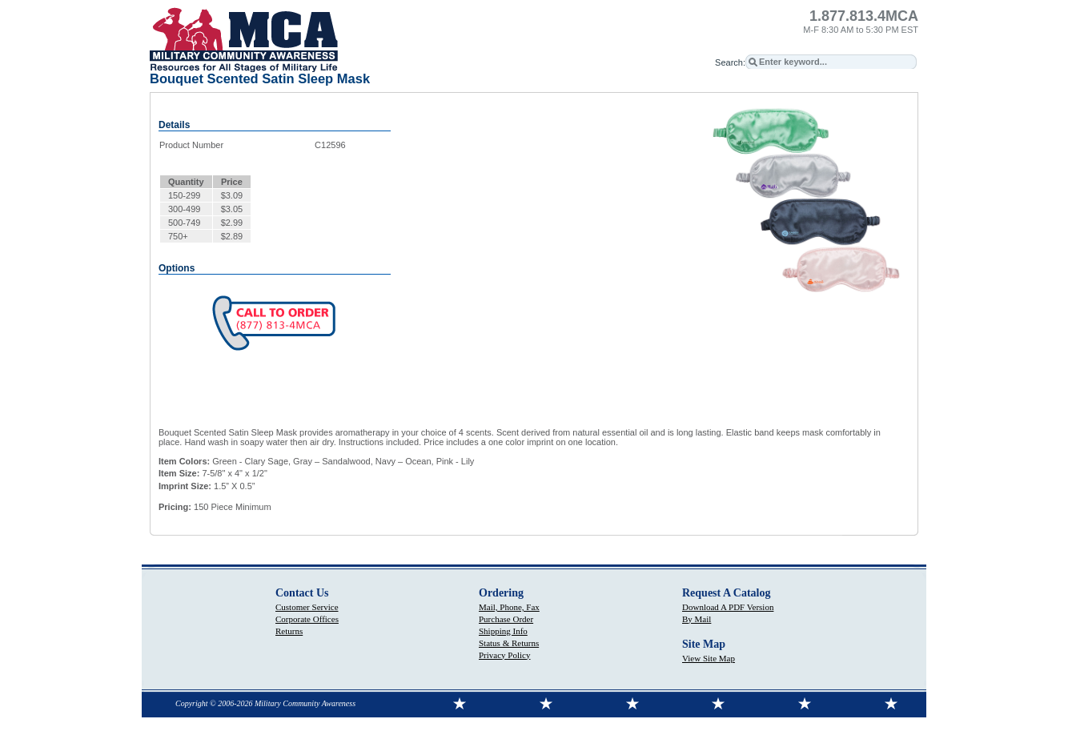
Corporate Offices (307, 619)
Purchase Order (506, 619)
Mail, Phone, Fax (509, 607)
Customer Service (307, 607)
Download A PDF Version (727, 607)
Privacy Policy (504, 655)
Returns (289, 631)
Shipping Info (503, 631)
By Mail (696, 619)
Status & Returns (509, 643)
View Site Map (708, 658)
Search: (730, 62)
